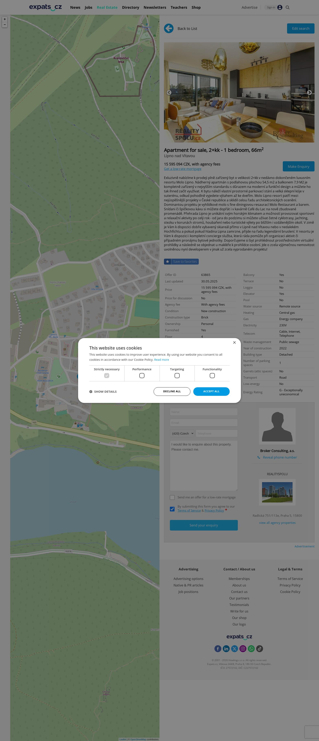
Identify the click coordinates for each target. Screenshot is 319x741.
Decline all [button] (172, 391)
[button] (103, 391)
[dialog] (159, 370)
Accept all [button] (211, 391)
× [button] (234, 342)
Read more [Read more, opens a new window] (162, 359)
